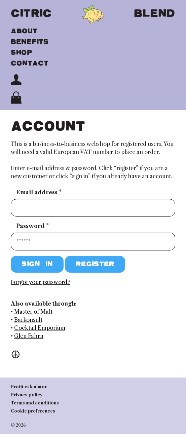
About (24, 31)
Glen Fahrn (28, 335)
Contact (29, 63)
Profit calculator (29, 386)
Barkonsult (28, 319)
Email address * (39, 192)
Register (95, 264)
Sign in (37, 264)
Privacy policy (27, 394)
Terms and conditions (35, 402)
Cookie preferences (33, 410)
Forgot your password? (40, 282)
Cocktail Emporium (39, 327)
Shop (21, 52)
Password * (32, 226)
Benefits (30, 42)
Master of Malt (33, 311)
